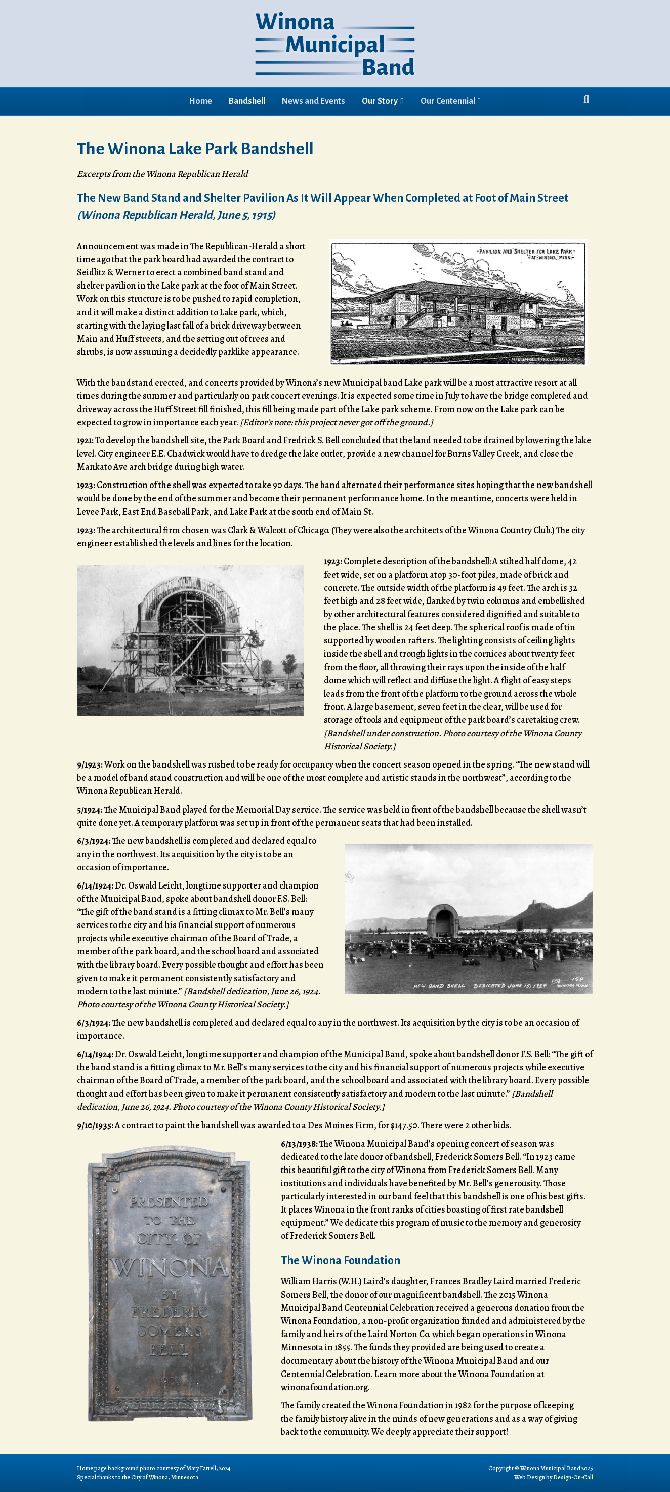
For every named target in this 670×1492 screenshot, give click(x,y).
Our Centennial (448, 101)
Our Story (380, 101)
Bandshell (247, 101)
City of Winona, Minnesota (164, 1477)
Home (200, 101)
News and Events (313, 101)
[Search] (586, 99)
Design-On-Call (573, 1477)
